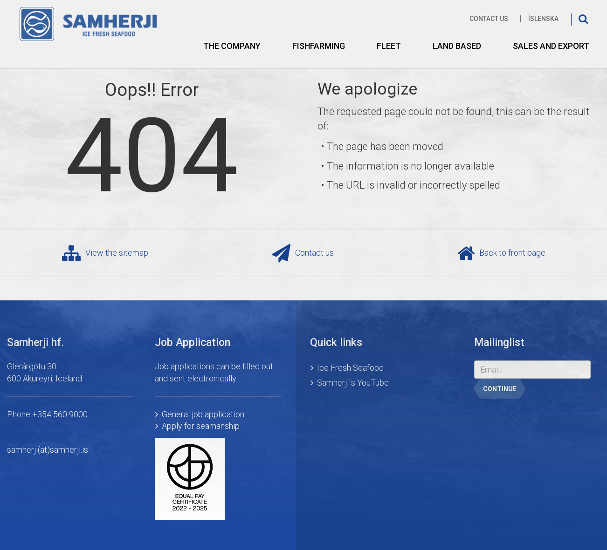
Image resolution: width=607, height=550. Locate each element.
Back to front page (501, 253)
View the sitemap (105, 253)
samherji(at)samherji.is (47, 450)
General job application (203, 414)
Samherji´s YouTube (353, 382)
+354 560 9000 (60, 414)
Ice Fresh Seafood (350, 368)
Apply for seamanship (201, 426)
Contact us (488, 18)
